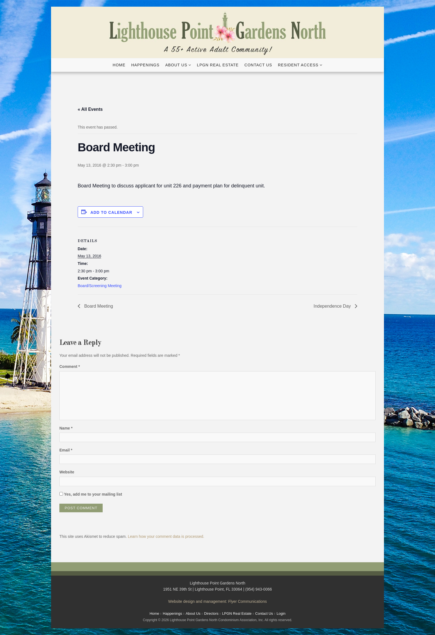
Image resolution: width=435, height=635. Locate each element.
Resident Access (298, 65)
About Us (176, 65)
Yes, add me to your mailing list (90, 494)
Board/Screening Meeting (100, 285)
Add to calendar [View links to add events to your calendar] (111, 212)
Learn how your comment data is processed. (166, 536)
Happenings (145, 65)
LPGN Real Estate (218, 65)
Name (65, 428)
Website (66, 472)
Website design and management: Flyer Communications (217, 601)
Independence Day (332, 306)
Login (281, 613)
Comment (69, 366)
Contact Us (258, 65)
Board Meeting (98, 306)
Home (119, 65)
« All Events (90, 109)
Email (65, 450)
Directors (211, 613)
